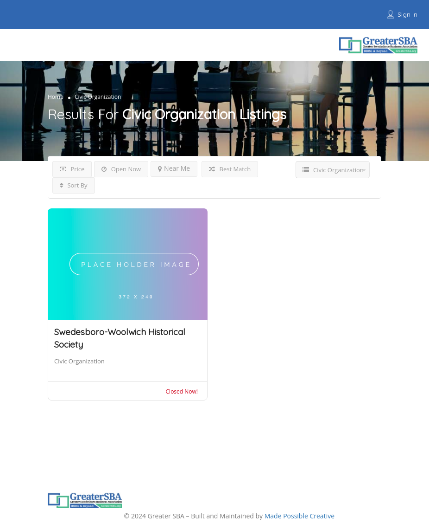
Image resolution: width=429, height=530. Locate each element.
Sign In (407, 14)
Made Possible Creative (299, 515)
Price (72, 169)
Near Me (174, 168)
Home (55, 96)
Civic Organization (79, 361)
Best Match (230, 169)
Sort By (74, 185)
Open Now (121, 169)
